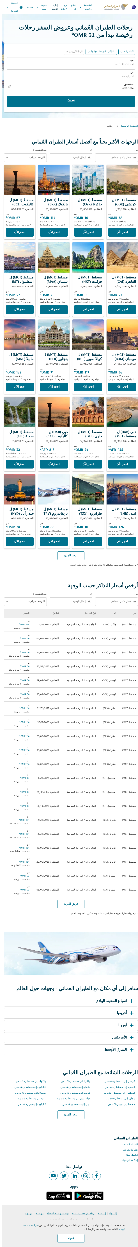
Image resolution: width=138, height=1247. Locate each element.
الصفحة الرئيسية (127, 126)
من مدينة (38, 1213)
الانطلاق (127, 85)
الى (130, 73)
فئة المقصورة (38, 150)
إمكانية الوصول (128, 1160)
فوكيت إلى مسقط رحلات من (73, 1093)
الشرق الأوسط (117, 1050)
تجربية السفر (39, 7)
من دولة (26, 1213)
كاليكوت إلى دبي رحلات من (30, 1104)
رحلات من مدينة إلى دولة (56, 1213)
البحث (69, 101)
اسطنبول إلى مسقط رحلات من (117, 1093)
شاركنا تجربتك (128, 1150)
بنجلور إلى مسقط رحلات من (118, 1098)
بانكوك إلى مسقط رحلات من (29, 1081)
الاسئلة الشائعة (128, 1144)
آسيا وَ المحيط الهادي (113, 1001)
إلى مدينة (100, 1213)
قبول (69, 1238)
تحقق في (71, 7)
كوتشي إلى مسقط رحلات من (117, 1081)
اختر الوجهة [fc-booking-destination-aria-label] (126, 76)
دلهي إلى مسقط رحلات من (74, 1104)
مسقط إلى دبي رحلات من (119, 1104)
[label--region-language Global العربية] (12, 7)
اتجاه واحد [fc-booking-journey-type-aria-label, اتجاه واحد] (127, 51)
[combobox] (112, 158)
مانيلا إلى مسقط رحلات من (30, 1098)
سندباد (28, 7)
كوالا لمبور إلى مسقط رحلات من (71, 1098)
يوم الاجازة (62, 7)
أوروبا (124, 1025)
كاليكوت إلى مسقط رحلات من (28, 1087)
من (130, 60)
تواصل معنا (130, 1155)
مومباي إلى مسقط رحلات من (28, 1093)
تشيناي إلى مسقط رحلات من (73, 1087)
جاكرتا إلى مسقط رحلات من (73, 1081)
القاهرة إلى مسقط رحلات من (118, 1087)
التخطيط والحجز (83, 7)
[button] (99, 52)
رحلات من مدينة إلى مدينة (81, 1213)
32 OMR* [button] (81, 35)
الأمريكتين (121, 1037)
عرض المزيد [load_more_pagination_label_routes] (69, 1114)
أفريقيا (124, 1013)
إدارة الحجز (53, 7)
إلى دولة (111, 1213)
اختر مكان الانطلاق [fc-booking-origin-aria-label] (122, 64)
